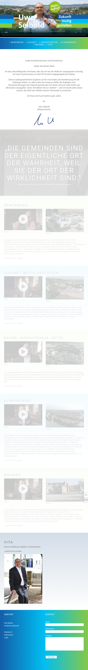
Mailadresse (49, 629)
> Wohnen (38, 45)
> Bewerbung (16, 42)
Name (47, 622)
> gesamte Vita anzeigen (13, 551)
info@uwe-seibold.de (11, 626)
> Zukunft (31, 42)
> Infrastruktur (48, 42)
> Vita (49, 45)
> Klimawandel (68, 42)
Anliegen (48, 636)
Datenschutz (8, 635)
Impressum (8, 632)
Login (6, 638)
